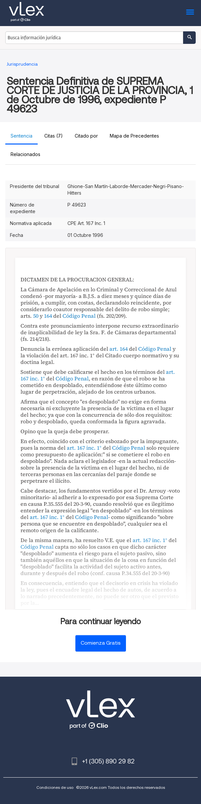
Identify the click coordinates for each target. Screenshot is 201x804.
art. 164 (118, 348)
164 (48, 315)
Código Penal (79, 315)
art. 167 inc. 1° (84, 447)
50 (35, 315)
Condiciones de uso (54, 787)
